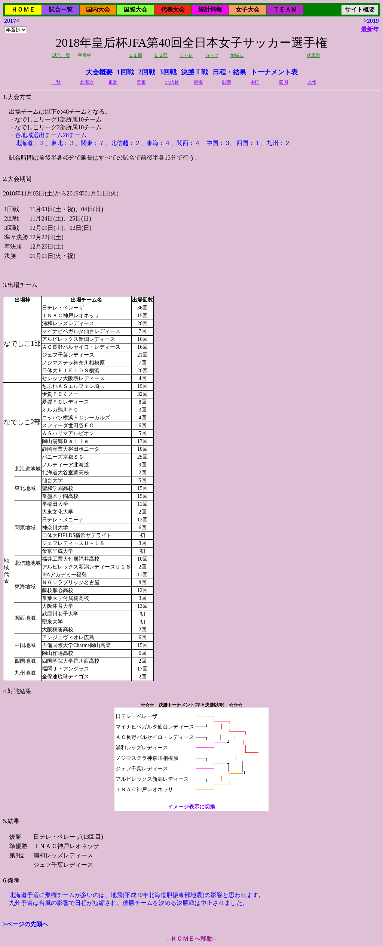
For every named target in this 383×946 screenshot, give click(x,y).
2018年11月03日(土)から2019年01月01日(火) (191, 461)
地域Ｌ (237, 55)
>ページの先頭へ (25, 924)
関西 (226, 82)
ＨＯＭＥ (23, 9)
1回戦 (125, 72)
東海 (198, 82)
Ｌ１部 (135, 55)
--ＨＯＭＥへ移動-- (191, 939)
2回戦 (146, 72)
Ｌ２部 (161, 55)
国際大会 (135, 9)
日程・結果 (229, 72)
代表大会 (173, 9)
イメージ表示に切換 (191, 807)
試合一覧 (61, 9)
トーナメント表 (274, 72)
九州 (311, 82)
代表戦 (313, 55)
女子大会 (248, 9)
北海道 (87, 82)
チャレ (186, 55)
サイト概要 (360, 9)
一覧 (56, 82)
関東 (141, 82)
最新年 (370, 29)
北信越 (172, 82)
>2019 (371, 21)
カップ (211, 55)
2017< (11, 21)
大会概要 (99, 72)
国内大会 (98, 9)
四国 (283, 82)
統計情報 (210, 9)
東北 (112, 82)
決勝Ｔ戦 (194, 72)
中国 (255, 82)
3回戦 (168, 72)
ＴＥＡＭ (285, 9)
